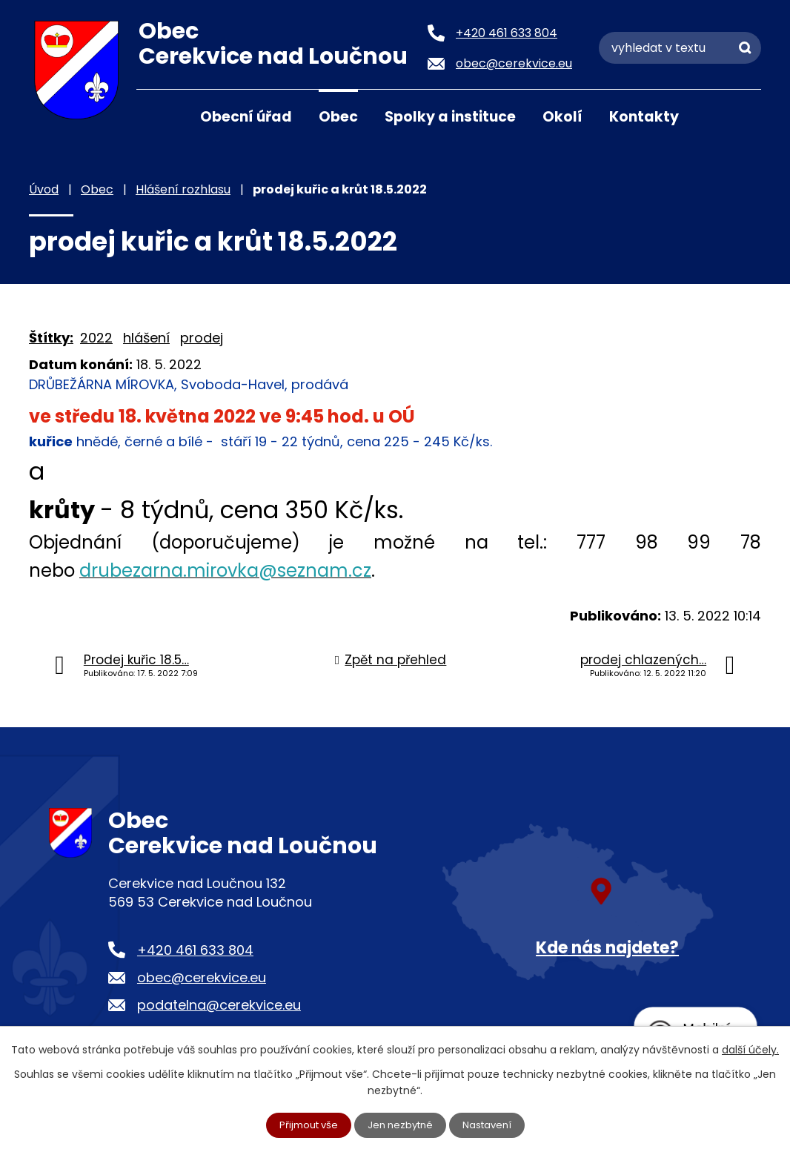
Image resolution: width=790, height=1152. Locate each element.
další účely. (750, 1048)
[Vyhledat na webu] (680, 48)
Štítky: (51, 337)
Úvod (154, 116)
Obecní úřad (246, 117)
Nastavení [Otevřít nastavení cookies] (492, 1124)
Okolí (562, 117)
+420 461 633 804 (195, 950)
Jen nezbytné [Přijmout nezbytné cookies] (401, 1124)
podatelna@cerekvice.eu (219, 1005)
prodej (201, 337)
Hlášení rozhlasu (183, 189)
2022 (96, 337)
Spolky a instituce (450, 117)
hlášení (146, 337)
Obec (338, 117)
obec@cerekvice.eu (201, 977)
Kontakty (644, 117)
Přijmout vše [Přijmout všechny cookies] (304, 1124)
